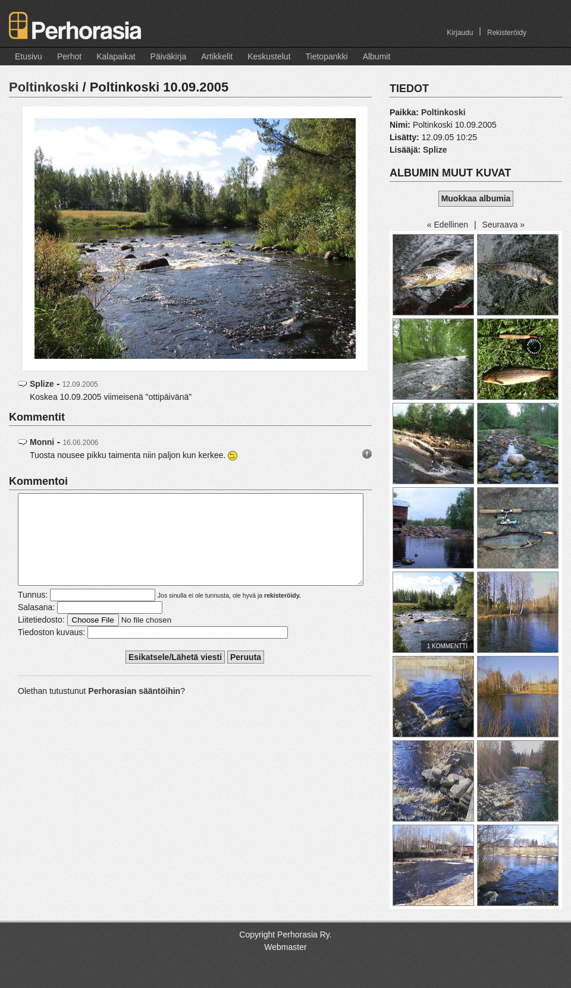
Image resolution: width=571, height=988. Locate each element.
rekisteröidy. (282, 613)
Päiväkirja (168, 56)
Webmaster (285, 947)
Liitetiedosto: (41, 637)
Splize (42, 384)
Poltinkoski (44, 87)
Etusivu (28, 56)
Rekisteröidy (506, 33)
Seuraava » (503, 224)
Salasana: (36, 625)
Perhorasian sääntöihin (134, 709)
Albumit (377, 56)
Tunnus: (33, 612)
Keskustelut (268, 56)
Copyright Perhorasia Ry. (285, 934)
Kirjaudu (460, 33)
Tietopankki (327, 56)
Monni (42, 442)
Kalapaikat (115, 56)
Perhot (69, 56)
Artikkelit (217, 56)
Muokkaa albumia (476, 198)
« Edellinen (447, 224)
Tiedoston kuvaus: (51, 650)
